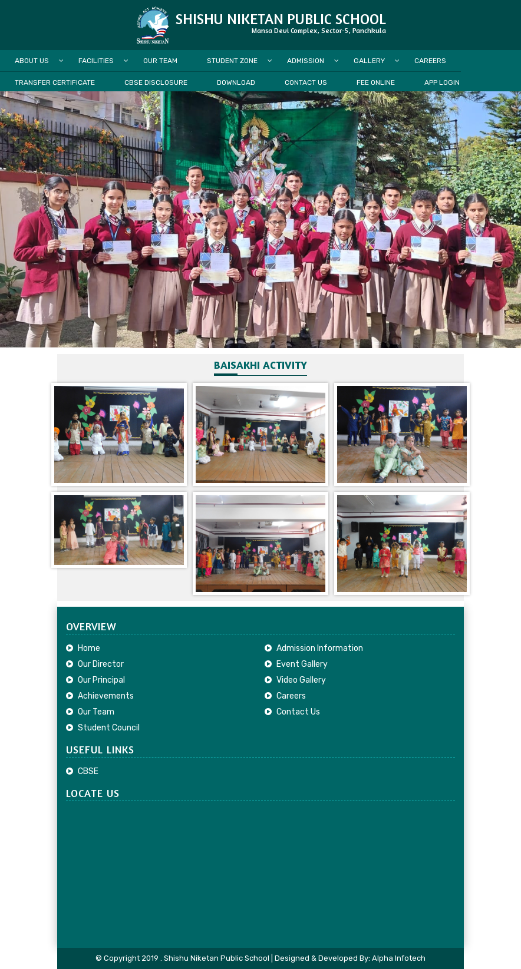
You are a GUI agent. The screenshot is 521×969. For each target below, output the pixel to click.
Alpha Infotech (399, 958)
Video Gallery (301, 680)
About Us (32, 61)
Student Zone (232, 61)
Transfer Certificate (55, 82)
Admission (305, 61)
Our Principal (101, 680)
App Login (442, 82)
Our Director (101, 664)
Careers (430, 61)
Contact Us (306, 82)
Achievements (106, 696)
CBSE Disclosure (155, 82)
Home (89, 648)
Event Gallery (302, 664)
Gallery (369, 61)
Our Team (160, 61)
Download (236, 82)
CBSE (88, 771)
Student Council (109, 728)
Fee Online (376, 82)
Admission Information (319, 648)
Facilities (96, 61)
